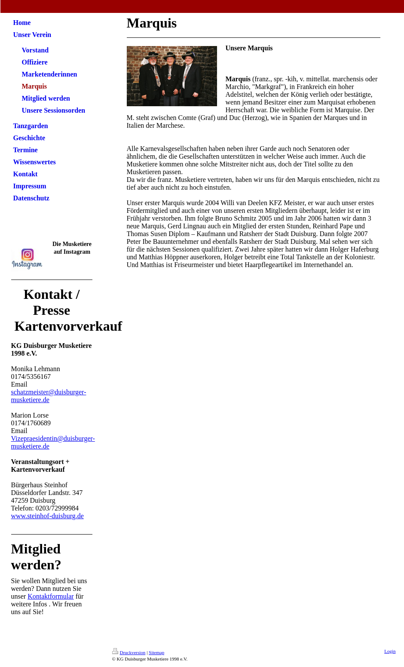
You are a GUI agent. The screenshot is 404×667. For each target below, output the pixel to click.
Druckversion (129, 652)
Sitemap (156, 652)
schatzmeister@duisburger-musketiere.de (48, 395)
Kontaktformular (51, 596)
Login (389, 651)
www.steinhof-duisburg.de (47, 515)
